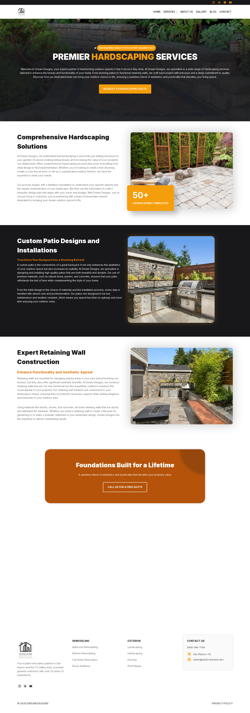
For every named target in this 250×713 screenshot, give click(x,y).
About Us (186, 11)
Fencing (132, 659)
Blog (213, 11)
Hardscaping (135, 653)
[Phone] (224, 2)
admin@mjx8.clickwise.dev (208, 659)
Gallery (201, 11)
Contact (225, 11)
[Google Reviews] (219, 2)
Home (157, 11)
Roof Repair (134, 665)
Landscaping (135, 647)
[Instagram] (213, 2)
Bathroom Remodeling (85, 647)
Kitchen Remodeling (83, 653)
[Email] (230, 2)
